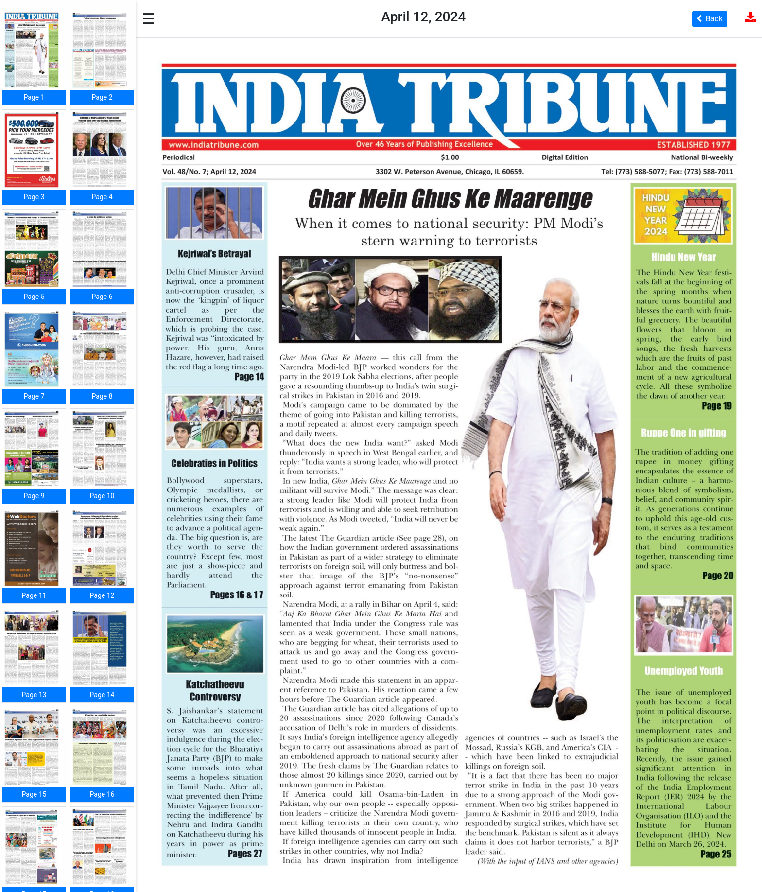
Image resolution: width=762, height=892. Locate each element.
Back (709, 18)
